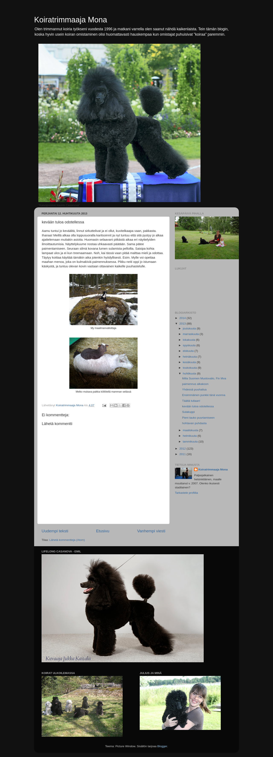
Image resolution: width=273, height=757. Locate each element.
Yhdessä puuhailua (194, 389)
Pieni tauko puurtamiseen (198, 417)
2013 (183, 323)
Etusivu (102, 531)
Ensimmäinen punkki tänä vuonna (203, 395)
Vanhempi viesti (151, 531)
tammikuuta (191, 441)
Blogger (162, 746)
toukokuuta (190, 367)
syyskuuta (189, 345)
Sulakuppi (188, 411)
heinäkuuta (190, 356)
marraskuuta (191, 334)
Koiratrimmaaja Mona (70, 19)
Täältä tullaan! (191, 400)
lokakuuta (189, 339)
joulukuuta (190, 328)
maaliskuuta (191, 430)
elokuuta (189, 350)
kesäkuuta (190, 362)
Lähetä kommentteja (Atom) (67, 540)
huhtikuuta (190, 373)
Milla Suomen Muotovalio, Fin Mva (204, 378)
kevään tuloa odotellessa (198, 406)
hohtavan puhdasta (194, 423)
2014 (183, 318)
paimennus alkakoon (195, 384)
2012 (183, 448)
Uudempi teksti (55, 531)
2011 (183, 454)
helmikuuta (190, 435)
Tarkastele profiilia (186, 492)
